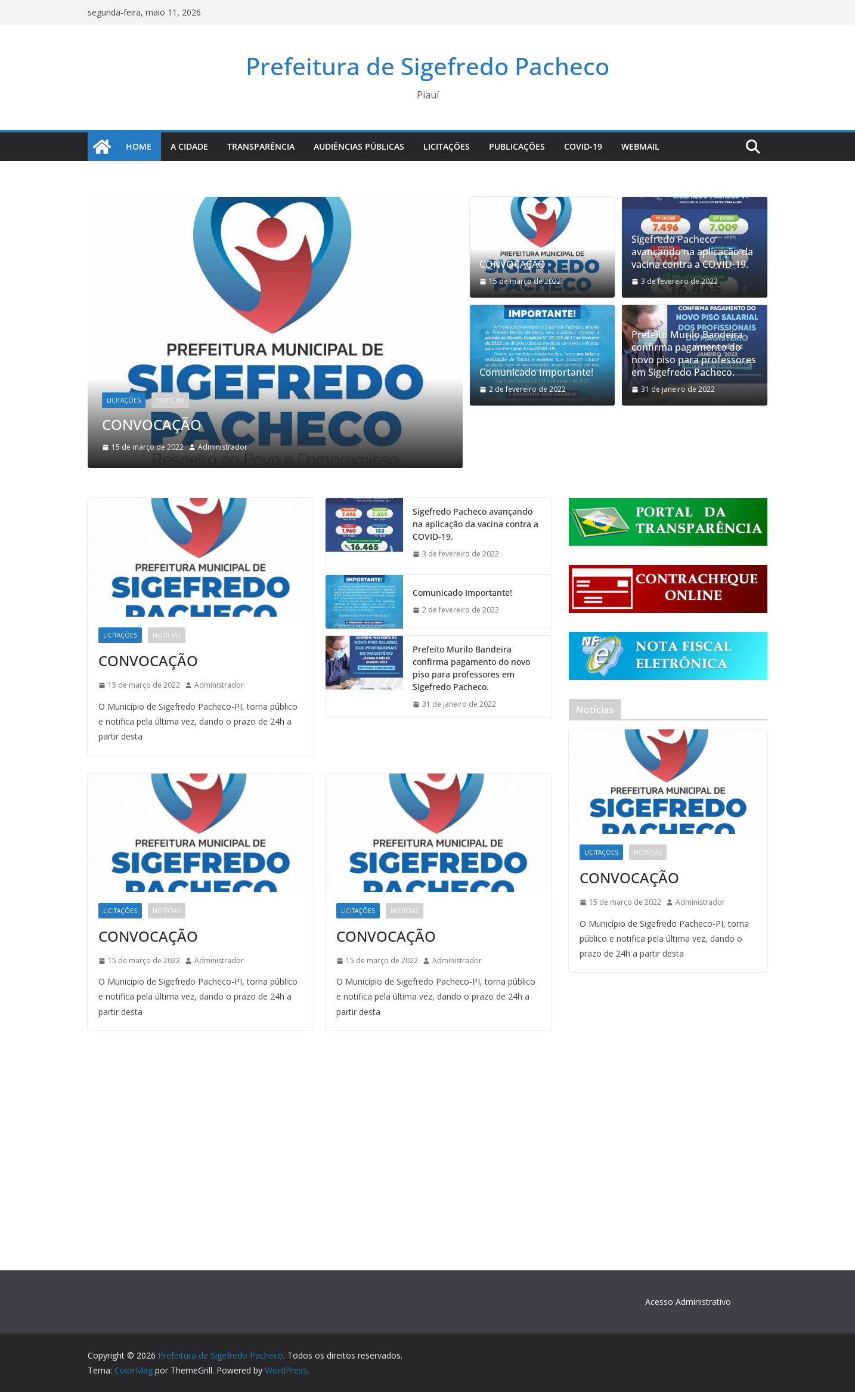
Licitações (446, 146)
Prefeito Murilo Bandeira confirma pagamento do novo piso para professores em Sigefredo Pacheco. (693, 353)
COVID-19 (583, 146)
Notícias (170, 400)
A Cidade (189, 146)
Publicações (517, 146)
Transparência (261, 146)
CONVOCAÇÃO (152, 424)
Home (138, 146)
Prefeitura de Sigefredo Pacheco (427, 66)
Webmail (640, 146)
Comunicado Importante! (536, 372)
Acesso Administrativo (688, 1301)
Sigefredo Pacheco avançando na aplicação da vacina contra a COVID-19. (692, 251)
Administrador (222, 447)
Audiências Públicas (359, 146)
